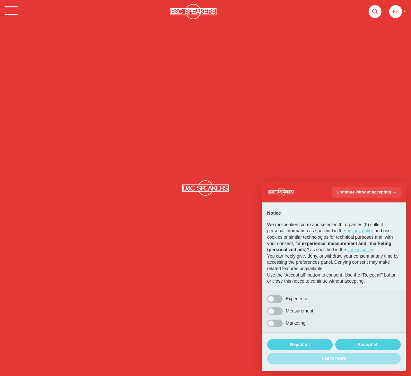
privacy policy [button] (359, 230)
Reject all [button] (300, 344)
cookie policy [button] (360, 249)
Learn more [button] (334, 358)
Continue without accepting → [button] (367, 192)
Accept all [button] (368, 344)
